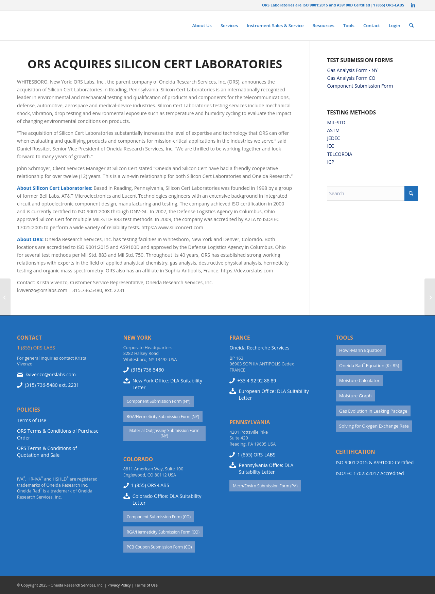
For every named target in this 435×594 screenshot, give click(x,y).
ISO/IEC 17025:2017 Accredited (370, 473)
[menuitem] (202, 25)
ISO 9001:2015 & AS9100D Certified (375, 462)
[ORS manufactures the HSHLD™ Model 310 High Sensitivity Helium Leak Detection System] (5, 297)
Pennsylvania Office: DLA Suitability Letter (266, 468)
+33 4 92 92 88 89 (256, 380)
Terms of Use (31, 420)
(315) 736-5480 (41, 385)
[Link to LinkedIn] (413, 5)
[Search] (411, 25)
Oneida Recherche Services (259, 347)
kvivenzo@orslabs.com (50, 374)
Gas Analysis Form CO (351, 78)
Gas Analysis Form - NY (352, 70)
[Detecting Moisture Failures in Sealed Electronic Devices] (429, 297)
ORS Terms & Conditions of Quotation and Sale (47, 451)
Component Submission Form (360, 86)
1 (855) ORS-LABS (36, 347)
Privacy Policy (119, 585)
